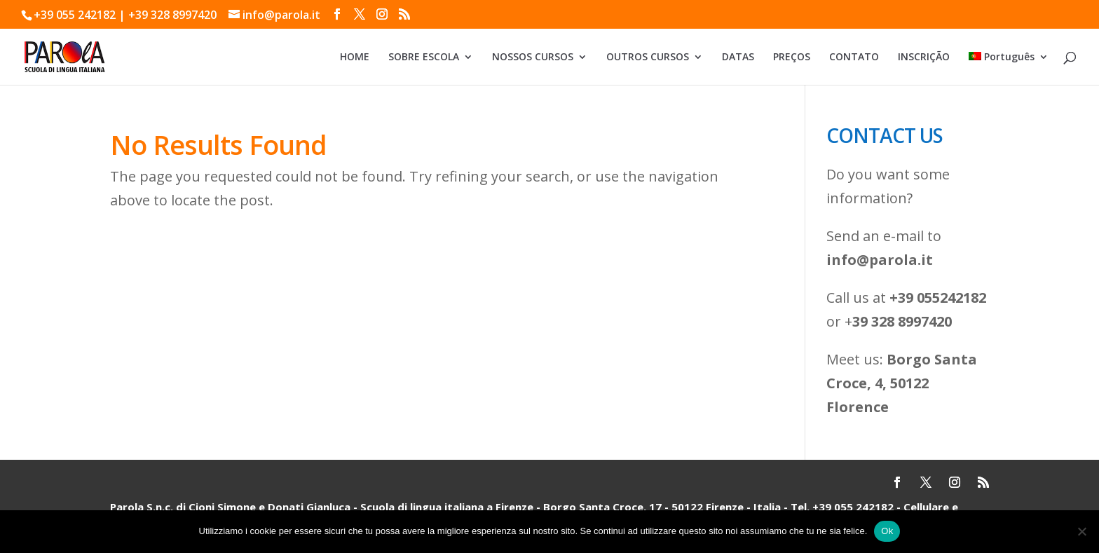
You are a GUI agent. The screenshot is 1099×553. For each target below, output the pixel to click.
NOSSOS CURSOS (532, 57)
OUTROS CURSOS (647, 57)
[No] (1081, 531)
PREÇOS (791, 57)
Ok (887, 531)
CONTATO (854, 57)
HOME (354, 57)
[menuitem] (1009, 68)
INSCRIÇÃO (924, 57)
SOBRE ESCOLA (423, 57)
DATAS (738, 57)
